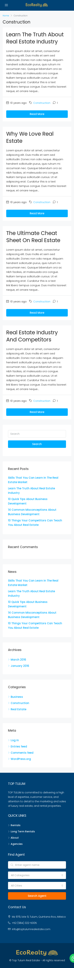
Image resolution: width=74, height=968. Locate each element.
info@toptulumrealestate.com (31, 929)
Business (17, 697)
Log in (15, 740)
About (15, 837)
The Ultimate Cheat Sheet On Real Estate (33, 236)
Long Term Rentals (23, 831)
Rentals (15, 825)
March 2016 (18, 659)
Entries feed (19, 746)
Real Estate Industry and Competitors (32, 336)
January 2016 (20, 666)
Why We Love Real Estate (30, 137)
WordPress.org (21, 759)
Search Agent (37, 896)
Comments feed (22, 753)
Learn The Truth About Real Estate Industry (35, 38)
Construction (41, 103)
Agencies (17, 844)
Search (37, 444)
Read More (37, 114)
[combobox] (37, 875)
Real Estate (18, 709)
